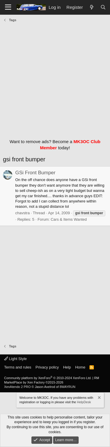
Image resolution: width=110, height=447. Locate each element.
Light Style (15, 358)
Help (67, 367)
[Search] (103, 7)
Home (80, 367)
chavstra (22, 213)
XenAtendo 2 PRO (17, 387)
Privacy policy (47, 367)
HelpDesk (84, 402)
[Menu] (8, 7)
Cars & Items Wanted (69, 219)
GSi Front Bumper (35, 172)
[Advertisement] (55, 79)
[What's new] (91, 7)
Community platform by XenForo (48, 378)
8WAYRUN (67, 387)
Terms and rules (17, 367)
